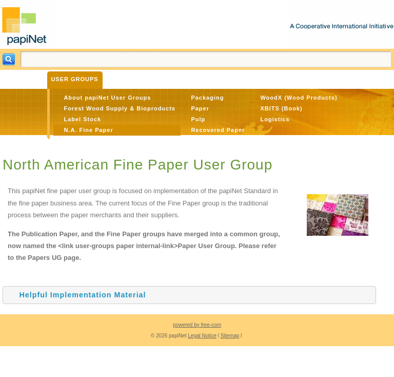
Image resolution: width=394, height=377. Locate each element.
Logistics (274, 119)
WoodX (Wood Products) (298, 98)
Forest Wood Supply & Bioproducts (119, 108)
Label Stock (82, 119)
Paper (200, 108)
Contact (265, 79)
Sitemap (230, 335)
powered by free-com (197, 325)
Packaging (207, 98)
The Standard (176, 79)
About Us (225, 79)
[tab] (189, 295)
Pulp (198, 119)
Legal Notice (202, 335)
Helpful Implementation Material (82, 295)
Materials (124, 79)
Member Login (313, 79)
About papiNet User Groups (107, 98)
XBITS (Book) (281, 108)
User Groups (74, 79)
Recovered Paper (218, 130)
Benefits (27, 79)
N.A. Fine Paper (88, 130)
